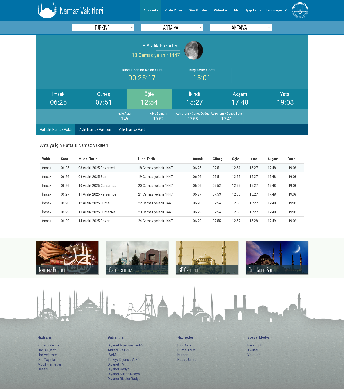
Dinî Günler (197, 10)
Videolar (221, 10)
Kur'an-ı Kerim (48, 345)
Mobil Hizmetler (49, 364)
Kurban (182, 355)
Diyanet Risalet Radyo (124, 379)
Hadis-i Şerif (47, 350)
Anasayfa (150, 10)
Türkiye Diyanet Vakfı (124, 360)
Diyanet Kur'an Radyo (124, 374)
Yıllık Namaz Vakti (132, 130)
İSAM (112, 355)
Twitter (252, 350)
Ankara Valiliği (118, 350)
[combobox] (103, 27)
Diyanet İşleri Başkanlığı (125, 345)
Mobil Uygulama (248, 10)
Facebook (254, 345)
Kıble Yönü (173, 10)
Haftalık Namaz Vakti (56, 130)
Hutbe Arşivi (186, 350)
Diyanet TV (116, 364)
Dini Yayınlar (47, 360)
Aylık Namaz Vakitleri (95, 130)
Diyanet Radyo (118, 369)
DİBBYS (43, 369)
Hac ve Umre (47, 355)
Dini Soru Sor (187, 345)
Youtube (253, 355)
